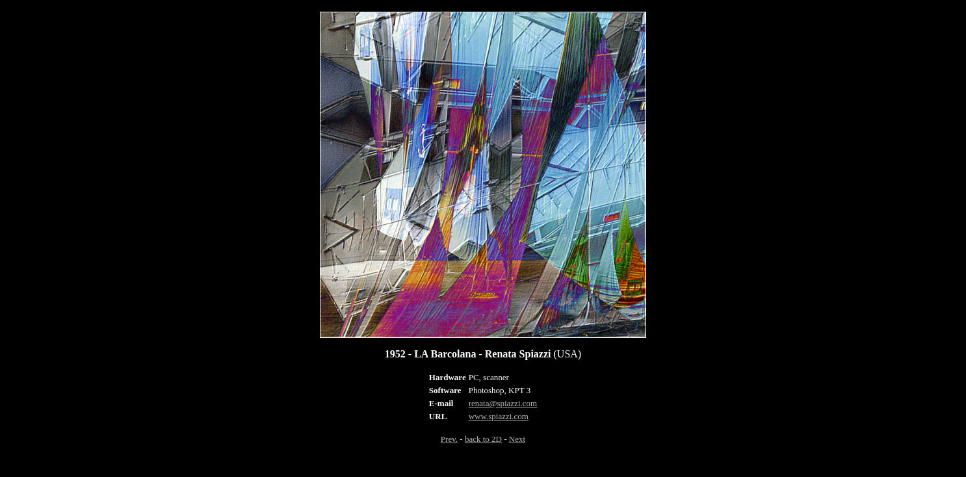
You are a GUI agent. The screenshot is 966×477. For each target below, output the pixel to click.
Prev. (449, 439)
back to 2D (483, 439)
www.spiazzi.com (499, 416)
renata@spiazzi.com (503, 403)
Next (517, 439)
